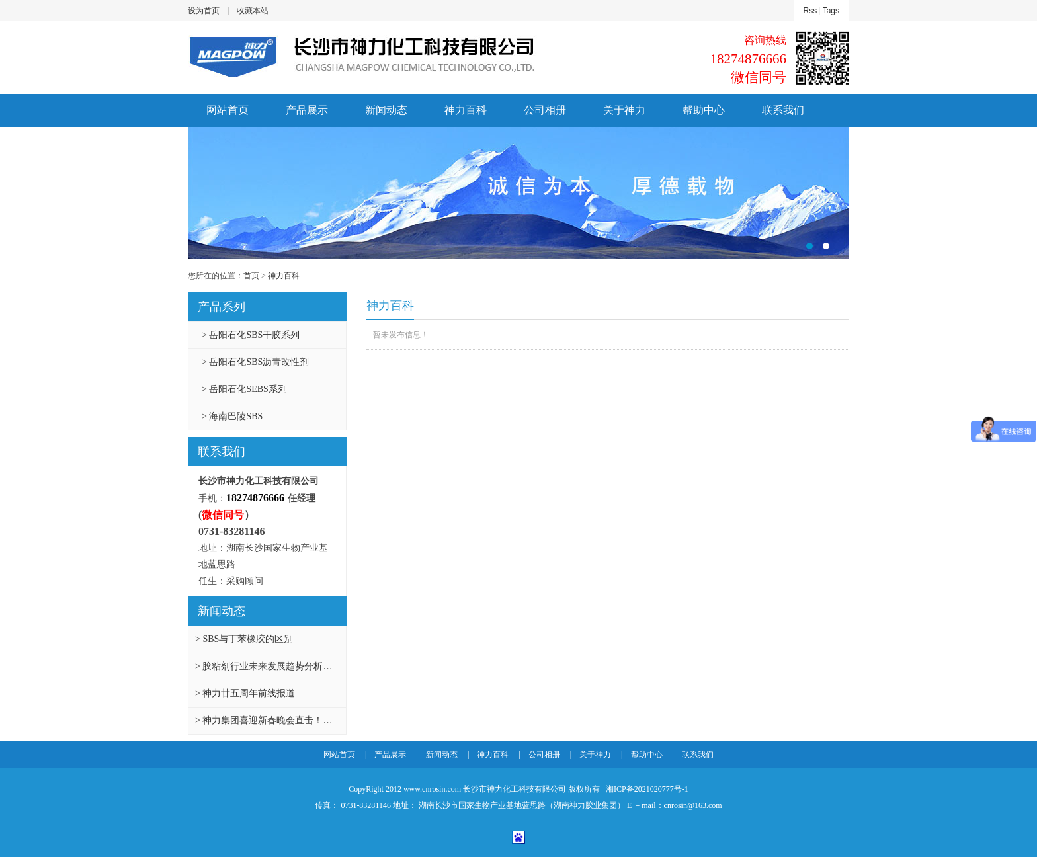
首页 (251, 275)
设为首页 (204, 10)
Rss (810, 10)
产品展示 (307, 110)
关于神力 (624, 110)
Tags (831, 10)
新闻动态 (386, 110)
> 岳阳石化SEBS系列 (244, 389)
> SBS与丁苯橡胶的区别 (244, 639)
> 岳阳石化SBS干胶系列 (251, 335)
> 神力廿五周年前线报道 (245, 693)
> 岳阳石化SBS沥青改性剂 (255, 362)
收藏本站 (253, 10)
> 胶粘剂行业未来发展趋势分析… (263, 666)
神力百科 (465, 110)
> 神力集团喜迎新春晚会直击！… (263, 720)
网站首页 (227, 110)
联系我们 (783, 110)
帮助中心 (704, 110)
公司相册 (545, 110)
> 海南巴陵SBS (232, 416)
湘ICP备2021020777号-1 (646, 789)
